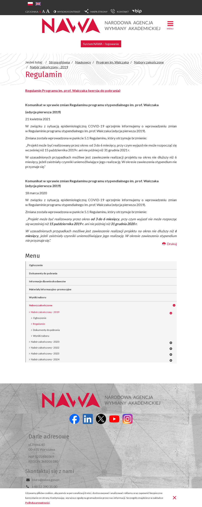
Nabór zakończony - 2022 (45, 347)
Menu (170, 25)
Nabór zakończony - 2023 (45, 353)
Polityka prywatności (37, 502)
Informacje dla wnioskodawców (47, 281)
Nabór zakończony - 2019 (45, 312)
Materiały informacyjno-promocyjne (50, 289)
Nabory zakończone (40, 305)
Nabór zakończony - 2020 (45, 341)
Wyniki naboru (37, 297)
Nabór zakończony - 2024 (45, 359)
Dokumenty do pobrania (43, 273)
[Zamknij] (174, 497)
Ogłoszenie (36, 265)
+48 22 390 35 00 (44, 487)
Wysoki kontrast (68, 11)
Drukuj (169, 244)
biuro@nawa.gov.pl (45, 480)
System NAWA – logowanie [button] (101, 44)
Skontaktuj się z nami (49, 471)
